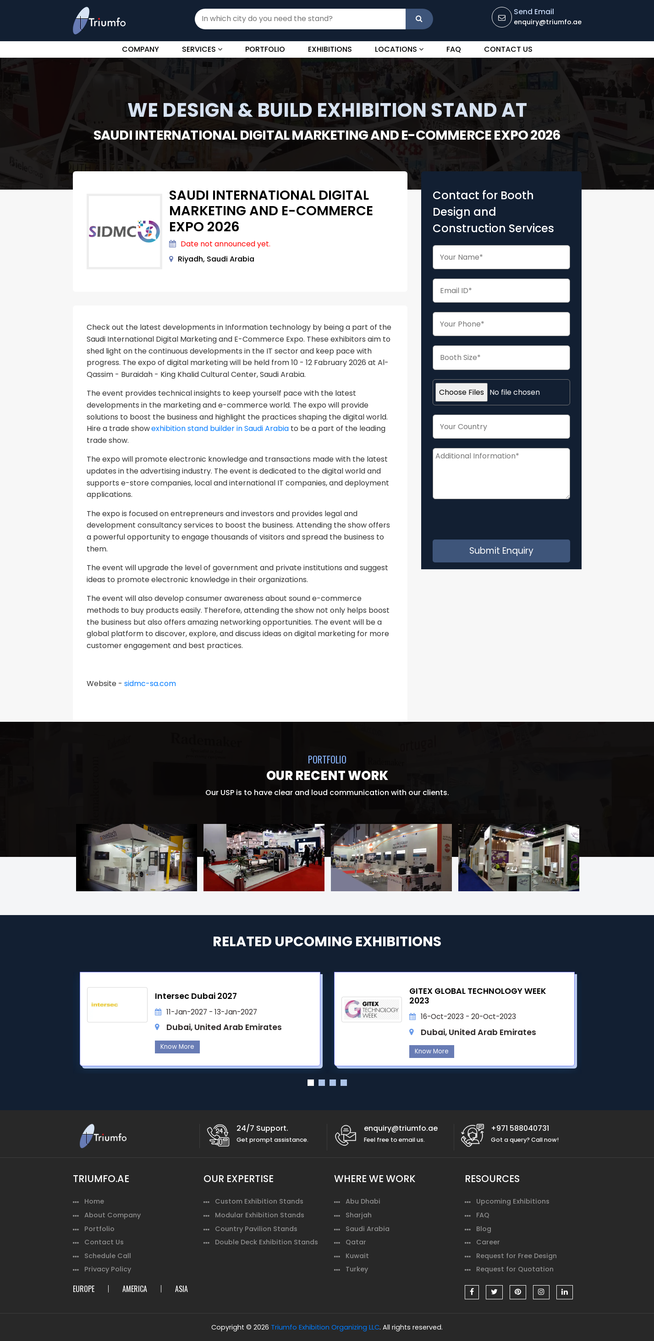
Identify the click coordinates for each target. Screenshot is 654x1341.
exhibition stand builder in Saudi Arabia (220, 428)
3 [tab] (333, 1082)
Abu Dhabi (363, 1201)
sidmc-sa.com (150, 683)
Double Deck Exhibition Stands (266, 1242)
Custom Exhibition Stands (259, 1201)
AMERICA (134, 1288)
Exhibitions (330, 49)
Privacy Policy (107, 1269)
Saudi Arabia (368, 1228)
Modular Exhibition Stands (259, 1215)
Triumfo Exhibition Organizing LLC (325, 1327)
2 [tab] (322, 1082)
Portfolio (265, 49)
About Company (112, 1215)
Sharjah (359, 1215)
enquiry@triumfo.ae (548, 22)
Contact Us (508, 49)
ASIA (181, 1288)
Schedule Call (107, 1255)
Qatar (356, 1242)
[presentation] (509, 522)
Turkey (357, 1269)
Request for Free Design (516, 1255)
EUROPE (83, 1288)
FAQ (453, 49)
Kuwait (357, 1255)
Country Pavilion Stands (256, 1228)
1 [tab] (311, 1082)
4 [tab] (344, 1082)
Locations (399, 49)
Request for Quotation (515, 1269)
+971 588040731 (520, 1128)
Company (140, 49)
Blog (483, 1228)
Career (488, 1242)
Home (94, 1201)
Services (202, 49)
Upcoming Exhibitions (513, 1201)
